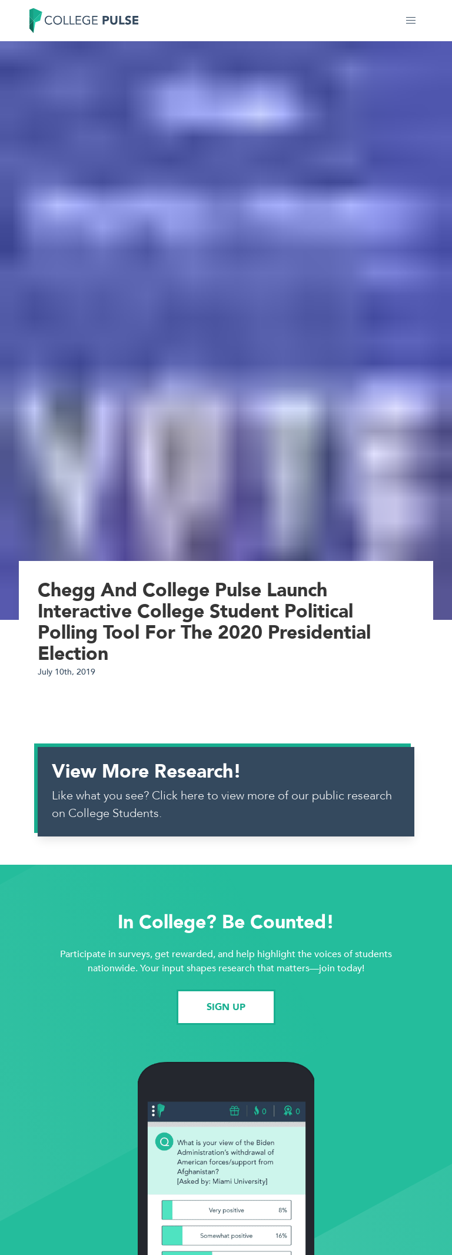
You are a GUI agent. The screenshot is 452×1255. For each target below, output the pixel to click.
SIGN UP (226, 1007)
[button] (411, 20)
